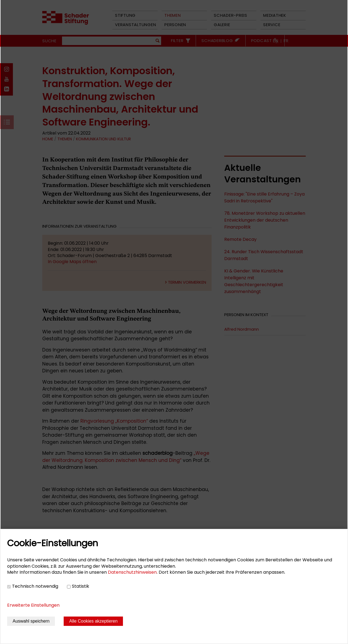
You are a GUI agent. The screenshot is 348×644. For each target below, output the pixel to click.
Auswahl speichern (31, 621)
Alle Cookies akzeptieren (93, 621)
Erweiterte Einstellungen (33, 605)
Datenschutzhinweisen (132, 572)
